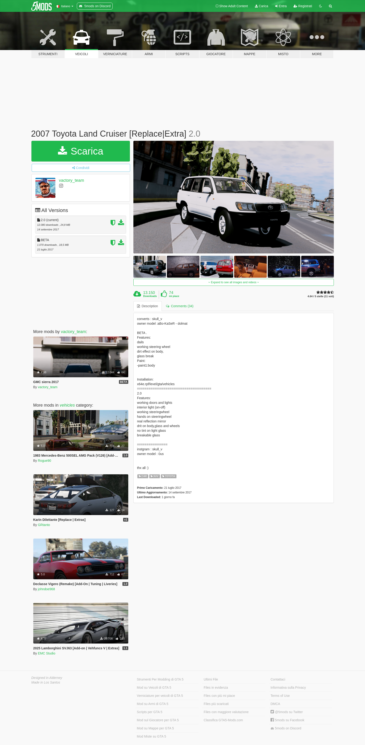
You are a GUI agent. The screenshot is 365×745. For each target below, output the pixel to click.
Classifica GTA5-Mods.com (223, 720)
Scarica (80, 151)
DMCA (275, 704)
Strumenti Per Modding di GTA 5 (160, 679)
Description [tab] (147, 306)
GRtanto (44, 525)
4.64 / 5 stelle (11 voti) (321, 296)
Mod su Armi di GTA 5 (152, 704)
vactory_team (71, 180)
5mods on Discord (285, 728)
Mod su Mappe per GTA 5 (155, 728)
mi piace (174, 296)
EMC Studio (46, 653)
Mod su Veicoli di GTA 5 (154, 687)
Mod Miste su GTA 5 (151, 736)
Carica (261, 6)
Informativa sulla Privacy (288, 687)
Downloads (150, 296)
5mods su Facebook (287, 720)
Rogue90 (44, 460)
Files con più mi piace (219, 696)
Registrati (303, 6)
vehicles (67, 405)
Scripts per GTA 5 (149, 712)
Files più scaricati (216, 704)
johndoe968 (46, 589)
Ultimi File (211, 679)
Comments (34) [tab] (179, 306)
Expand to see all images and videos (233, 282)
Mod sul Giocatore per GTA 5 (158, 720)
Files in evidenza (216, 687)
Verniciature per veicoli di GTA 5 (160, 696)
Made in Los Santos (45, 682)
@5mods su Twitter (286, 712)
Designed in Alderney (46, 678)
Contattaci (277, 679)
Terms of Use (280, 696)
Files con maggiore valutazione (226, 712)
